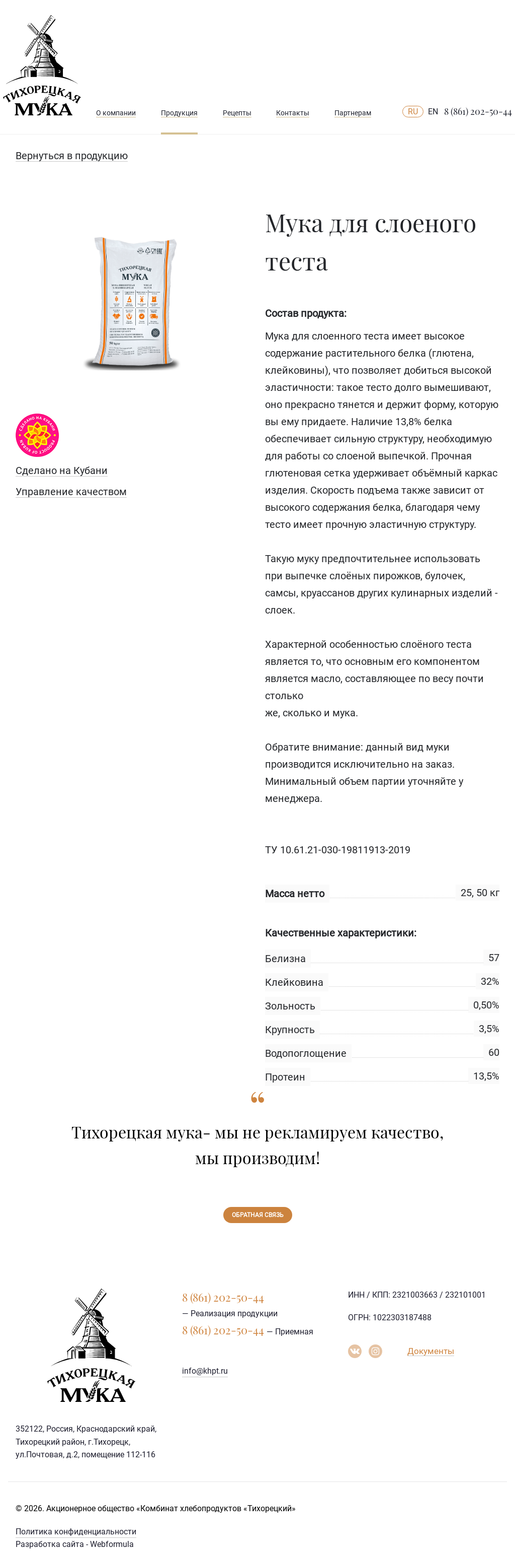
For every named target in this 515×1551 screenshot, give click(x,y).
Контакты (292, 113)
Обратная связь (258, 1215)
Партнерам (352, 113)
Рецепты (237, 113)
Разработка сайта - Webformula (75, 1544)
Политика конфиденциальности (76, 1531)
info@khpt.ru (205, 1371)
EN (433, 111)
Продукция (179, 113)
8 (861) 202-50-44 (478, 111)
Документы (430, 1351)
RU (413, 111)
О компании (116, 113)
